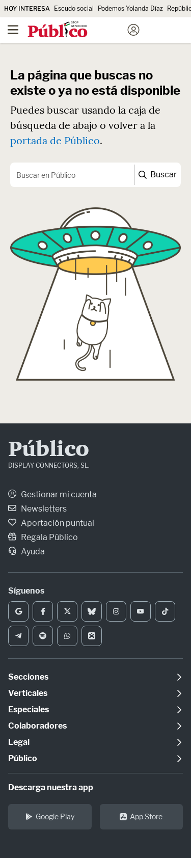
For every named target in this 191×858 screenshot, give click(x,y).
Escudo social (74, 8)
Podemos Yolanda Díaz (130, 8)
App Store (141, 816)
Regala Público (43, 537)
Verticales (27, 693)
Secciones (28, 677)
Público (48, 450)
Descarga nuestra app (50, 787)
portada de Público (55, 140)
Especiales (28, 709)
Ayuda (26, 551)
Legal (19, 742)
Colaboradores (37, 726)
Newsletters (37, 509)
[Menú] (12, 30)
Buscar (158, 174)
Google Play (49, 816)
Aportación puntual (51, 523)
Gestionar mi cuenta (52, 494)
